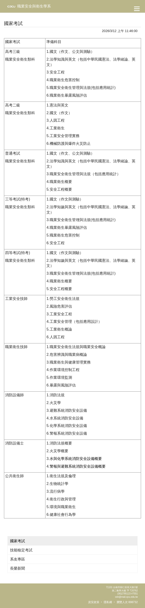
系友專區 (17, 559)
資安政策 (93, 602)
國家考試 (17, 541)
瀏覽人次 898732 (127, 602)
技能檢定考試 (21, 550)
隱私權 (108, 602)
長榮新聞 (17, 568)
